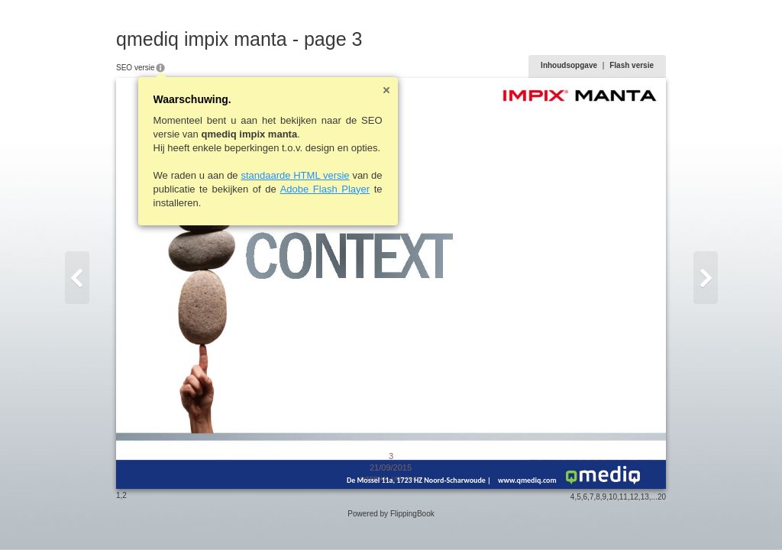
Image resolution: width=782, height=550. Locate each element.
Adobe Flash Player (325, 189)
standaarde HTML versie (295, 175)
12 (634, 497)
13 (645, 497)
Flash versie (631, 65)
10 (613, 497)
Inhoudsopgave (569, 65)
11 (623, 497)
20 (662, 497)
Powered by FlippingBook (390, 514)
